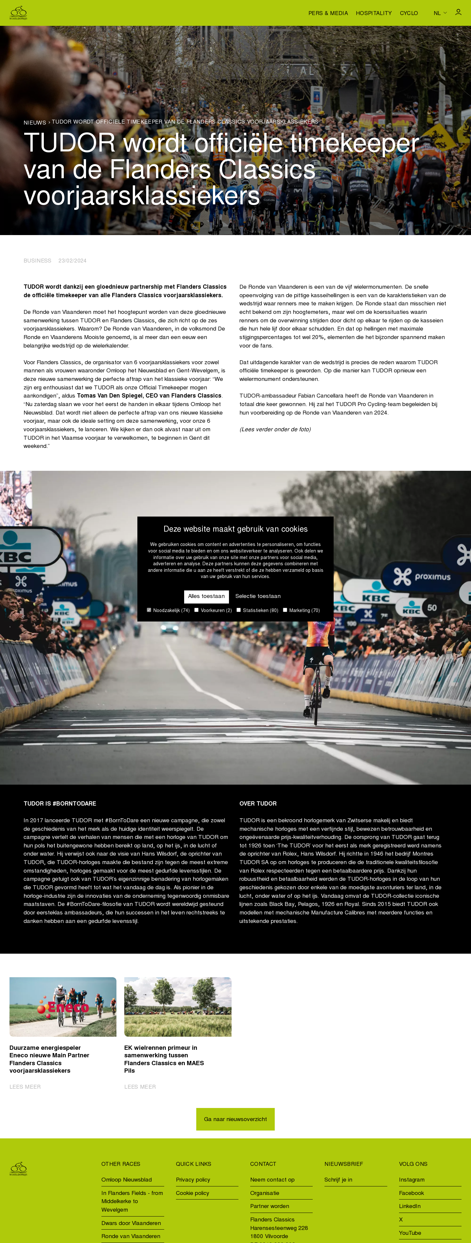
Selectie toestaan (258, 597)
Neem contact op (272, 1180)
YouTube (410, 1233)
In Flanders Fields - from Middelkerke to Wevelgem (132, 1202)
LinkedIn (410, 1207)
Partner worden (269, 1207)
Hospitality (374, 13)
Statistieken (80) (257, 610)
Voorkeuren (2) (213, 610)
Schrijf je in (338, 1180)
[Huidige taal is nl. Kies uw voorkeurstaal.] (440, 12)
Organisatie (264, 1194)
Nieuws (35, 123)
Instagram (412, 1180)
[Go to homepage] (18, 13)
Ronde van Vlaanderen (130, 1237)
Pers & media (328, 13)
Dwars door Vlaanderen (131, 1224)
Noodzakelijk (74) (168, 610)
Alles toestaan (206, 597)
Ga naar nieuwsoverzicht (235, 1120)
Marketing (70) (301, 610)
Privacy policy (193, 1180)
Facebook (411, 1194)
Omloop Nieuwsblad (126, 1180)
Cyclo (409, 13)
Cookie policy (192, 1194)
